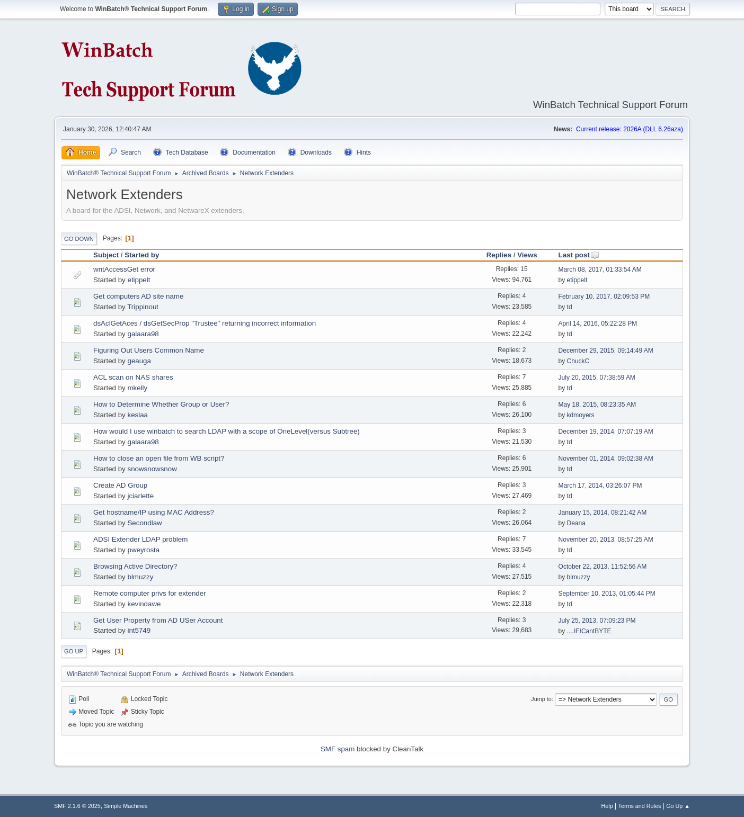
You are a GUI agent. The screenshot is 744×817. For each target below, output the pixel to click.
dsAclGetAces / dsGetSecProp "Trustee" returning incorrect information (204, 323)
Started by (142, 255)
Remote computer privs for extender (149, 593)
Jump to (541, 699)
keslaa (137, 415)
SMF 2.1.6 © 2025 (77, 806)
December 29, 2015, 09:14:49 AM (606, 350)
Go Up (73, 651)
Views (527, 255)
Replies (498, 255)
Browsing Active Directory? (135, 566)
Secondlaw (144, 523)
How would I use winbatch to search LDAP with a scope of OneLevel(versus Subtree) (226, 431)
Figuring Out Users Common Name (148, 350)
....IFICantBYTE (589, 631)
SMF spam (338, 749)
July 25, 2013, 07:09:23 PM (597, 620)
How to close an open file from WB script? (158, 458)
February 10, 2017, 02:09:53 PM (604, 296)
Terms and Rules (639, 806)
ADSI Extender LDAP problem (140, 539)
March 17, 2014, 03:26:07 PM (600, 485)
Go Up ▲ (678, 806)
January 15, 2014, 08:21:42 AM (603, 512)
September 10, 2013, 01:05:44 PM (607, 593)
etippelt (138, 280)
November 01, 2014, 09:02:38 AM (606, 458)
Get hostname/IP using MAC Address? (153, 512)
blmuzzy (140, 577)
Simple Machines (125, 806)
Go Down (79, 239)
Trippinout (142, 307)
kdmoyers (581, 415)
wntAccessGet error (124, 269)
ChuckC (578, 361)
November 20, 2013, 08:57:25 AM (606, 539)
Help (607, 806)
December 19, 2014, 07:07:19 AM (606, 431)
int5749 (138, 630)
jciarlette (140, 496)
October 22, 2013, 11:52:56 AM (603, 566)
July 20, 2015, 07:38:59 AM (597, 377)
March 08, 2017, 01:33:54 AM (600, 269)
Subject (106, 255)
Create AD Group (120, 485)
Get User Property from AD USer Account (158, 620)
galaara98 (142, 334)
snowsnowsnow (151, 469)
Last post (579, 255)
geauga (138, 361)
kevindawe (144, 604)
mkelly (137, 388)
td (569, 307)
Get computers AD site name (138, 296)
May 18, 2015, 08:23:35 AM (597, 404)
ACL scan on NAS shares (133, 377)
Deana (576, 523)
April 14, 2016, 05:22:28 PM (598, 323)
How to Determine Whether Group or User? (161, 404)
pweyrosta (143, 550)
